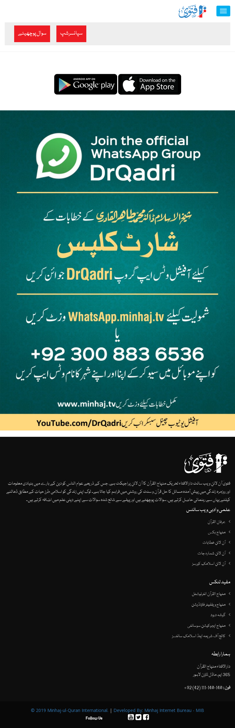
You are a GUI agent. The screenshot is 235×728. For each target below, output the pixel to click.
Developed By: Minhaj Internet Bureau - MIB (158, 710)
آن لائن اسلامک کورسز (209, 564)
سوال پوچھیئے (32, 33)
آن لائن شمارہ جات (212, 553)
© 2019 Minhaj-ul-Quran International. (69, 710)
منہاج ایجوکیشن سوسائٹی (206, 626)
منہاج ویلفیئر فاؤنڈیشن (209, 605)
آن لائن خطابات (214, 543)
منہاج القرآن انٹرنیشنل (209, 594)
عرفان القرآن (217, 522)
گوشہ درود (218, 615)
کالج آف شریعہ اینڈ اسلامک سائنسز (199, 636)
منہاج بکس (217, 532)
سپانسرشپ (71, 33)
